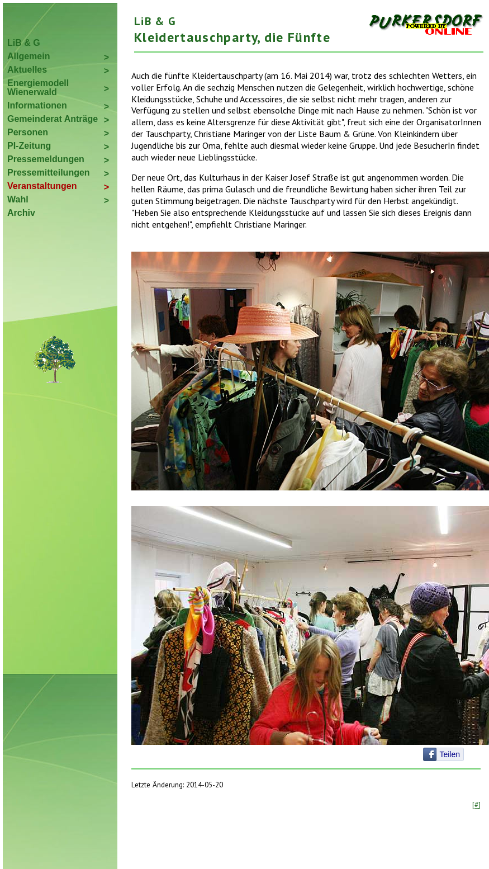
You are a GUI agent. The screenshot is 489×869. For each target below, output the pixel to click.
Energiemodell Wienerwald (38, 87)
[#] (476, 805)
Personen (27, 132)
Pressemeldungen (45, 159)
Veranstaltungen (42, 186)
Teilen (449, 754)
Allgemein (28, 56)
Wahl (18, 199)
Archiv (21, 213)
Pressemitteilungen (48, 172)
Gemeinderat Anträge (52, 119)
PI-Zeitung (29, 145)
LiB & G (23, 43)
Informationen (37, 105)
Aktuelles (27, 69)
